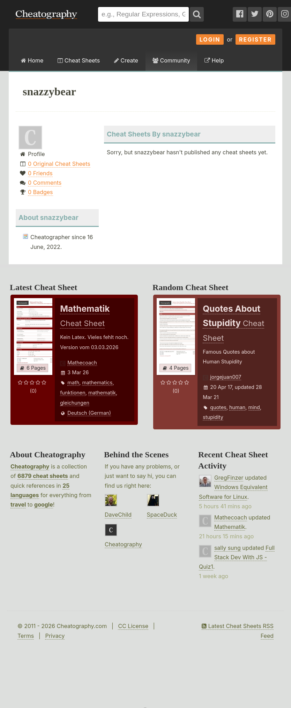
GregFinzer (229, 477)
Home (32, 60)
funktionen (72, 393)
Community (171, 60)
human (237, 407)
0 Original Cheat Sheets (59, 163)
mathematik (102, 393)
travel (18, 504)
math (73, 382)
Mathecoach (82, 363)
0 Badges (40, 192)
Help (214, 60)
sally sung (227, 547)
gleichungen (74, 403)
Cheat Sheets (79, 60)
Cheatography (29, 466)
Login (210, 39)
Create (126, 60)
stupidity (213, 417)
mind (254, 407)
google (43, 504)
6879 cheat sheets (42, 475)
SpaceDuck (162, 514)
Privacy (55, 635)
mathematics (97, 382)
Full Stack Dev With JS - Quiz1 (237, 557)
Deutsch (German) (89, 413)
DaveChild (118, 514)
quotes (218, 407)
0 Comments (44, 182)
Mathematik (229, 526)
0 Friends (40, 173)
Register (255, 39)
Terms (25, 635)
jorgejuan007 (225, 377)
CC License (133, 625)
